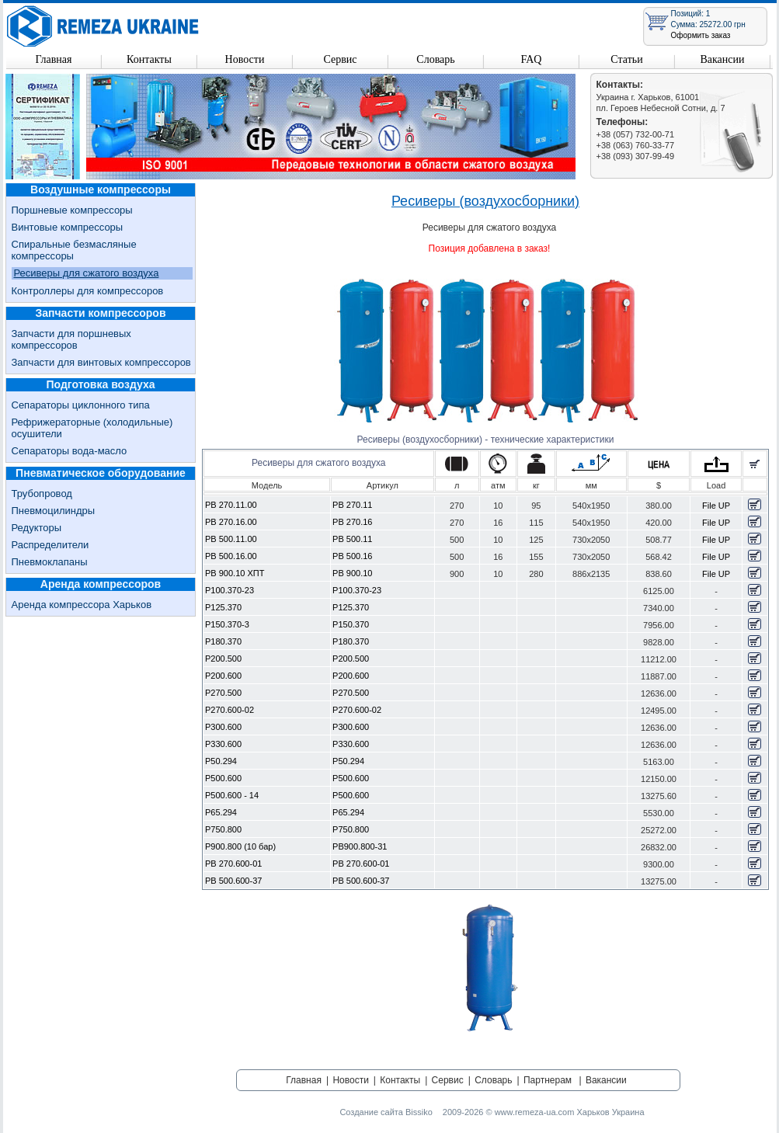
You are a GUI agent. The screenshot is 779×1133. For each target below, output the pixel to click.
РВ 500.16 (352, 556)
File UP (716, 505)
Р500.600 (223, 778)
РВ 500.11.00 (231, 539)
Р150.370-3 (227, 624)
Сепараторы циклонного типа (81, 405)
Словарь (435, 59)
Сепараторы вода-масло (69, 451)
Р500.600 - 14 (232, 795)
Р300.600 (223, 727)
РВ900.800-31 (359, 846)
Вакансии (722, 59)
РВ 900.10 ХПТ (234, 573)
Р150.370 (350, 624)
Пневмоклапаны (50, 562)
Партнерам (547, 1080)
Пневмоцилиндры (54, 510)
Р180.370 (223, 641)
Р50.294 (221, 761)
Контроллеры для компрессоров (88, 291)
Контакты (149, 59)
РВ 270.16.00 (231, 522)
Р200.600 (223, 675)
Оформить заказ (701, 35)
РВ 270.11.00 (231, 504)
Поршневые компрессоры (72, 210)
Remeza (103, 26)
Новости (245, 59)
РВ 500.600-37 (233, 880)
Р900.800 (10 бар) (240, 846)
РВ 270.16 (352, 522)
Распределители (50, 545)
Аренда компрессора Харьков (82, 604)
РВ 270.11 (352, 504)
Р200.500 (223, 658)
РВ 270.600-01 (233, 863)
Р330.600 (223, 744)
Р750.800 (223, 829)
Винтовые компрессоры (67, 227)
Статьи (626, 59)
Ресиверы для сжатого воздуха (86, 273)
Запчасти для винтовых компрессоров (101, 362)
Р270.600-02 (229, 709)
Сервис (339, 59)
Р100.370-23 (229, 590)
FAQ (531, 59)
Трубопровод (42, 493)
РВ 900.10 (352, 573)
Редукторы (37, 527)
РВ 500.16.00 (231, 556)
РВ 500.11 (352, 539)
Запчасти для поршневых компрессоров (71, 339)
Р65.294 (221, 812)
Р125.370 (223, 607)
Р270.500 (223, 692)
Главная (54, 59)
